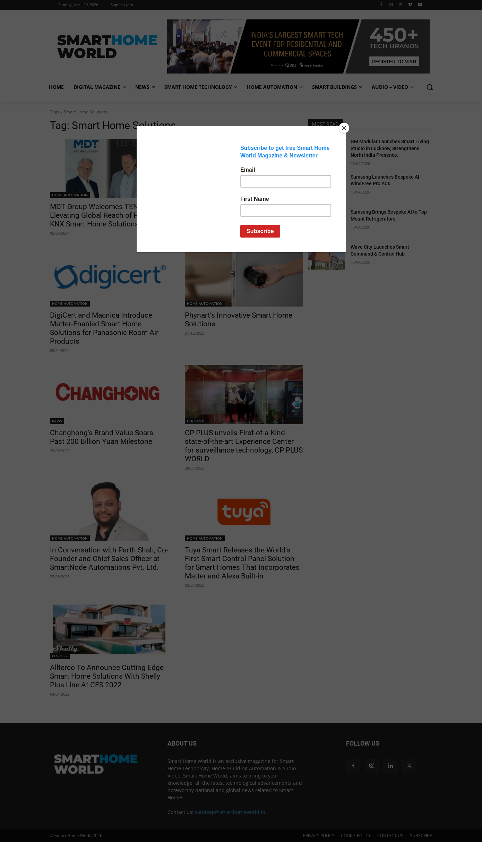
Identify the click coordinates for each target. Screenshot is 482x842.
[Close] (344, 128)
